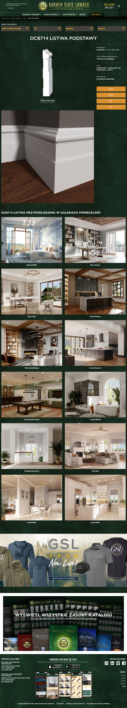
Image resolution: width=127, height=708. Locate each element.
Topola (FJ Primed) (105, 59)
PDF (111, 107)
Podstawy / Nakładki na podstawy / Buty (109, 69)
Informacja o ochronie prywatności (75, 703)
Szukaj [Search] (119, 6)
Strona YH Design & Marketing (98, 703)
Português (123, 683)
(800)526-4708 (10, 668)
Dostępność (60, 703)
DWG (111, 95)
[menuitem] (110, 6)
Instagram (106, 663)
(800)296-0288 (10, 680)
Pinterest (118, 663)
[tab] (32, 15)
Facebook (124, 663)
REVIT (111, 89)
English (124, 675)
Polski (124, 686)
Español (123, 678)
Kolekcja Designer (105, 79)
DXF (111, 101)
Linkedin (112, 663)
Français (123, 680)
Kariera (11, 8)
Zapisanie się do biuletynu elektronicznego (17, 4)
